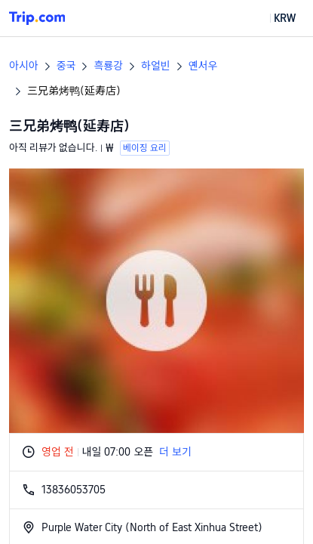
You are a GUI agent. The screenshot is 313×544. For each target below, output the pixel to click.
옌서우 (203, 66)
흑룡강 (108, 66)
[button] (274, 18)
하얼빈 (155, 66)
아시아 (23, 66)
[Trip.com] (37, 18)
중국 (66, 66)
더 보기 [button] (175, 452)
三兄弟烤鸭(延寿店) (74, 91)
